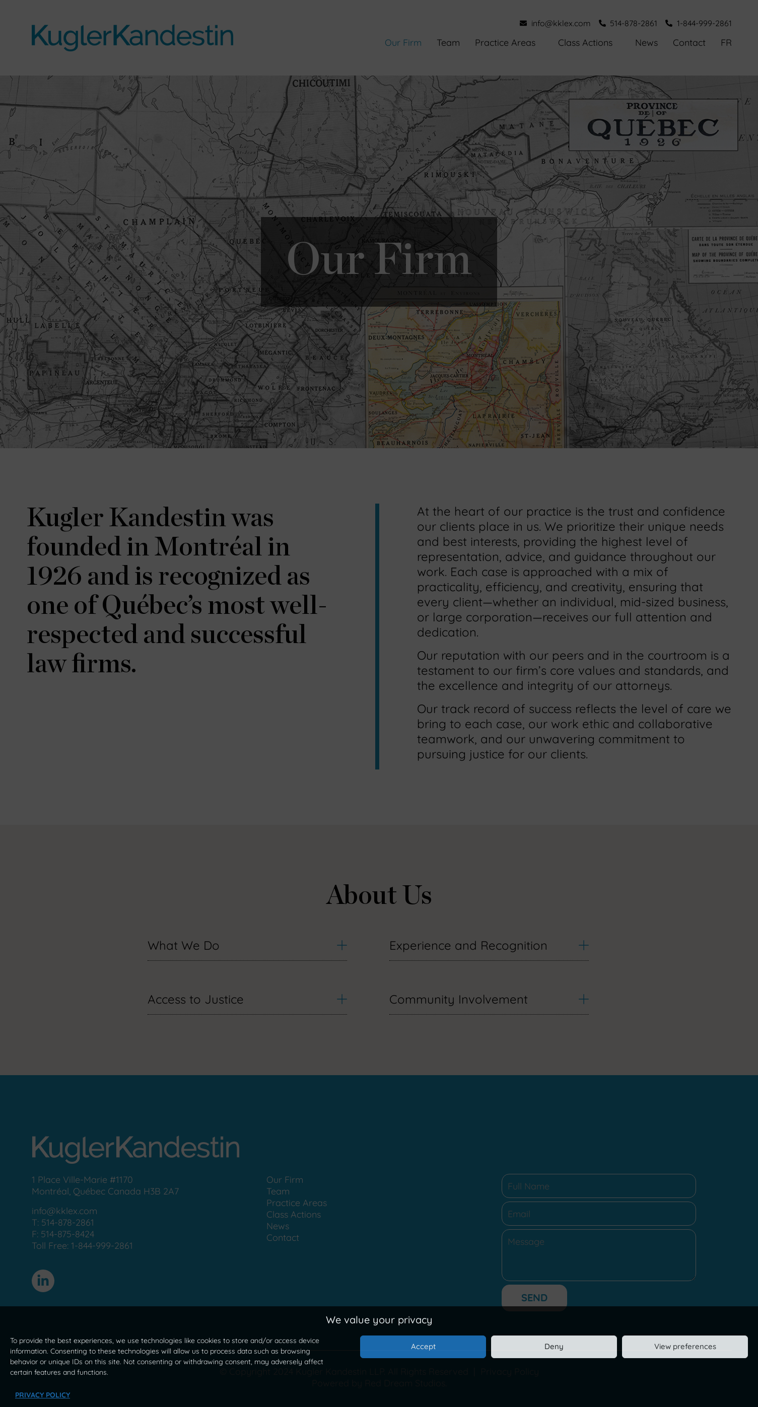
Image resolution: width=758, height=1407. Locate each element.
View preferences (685, 1346)
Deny (554, 1346)
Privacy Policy (42, 1394)
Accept (423, 1346)
